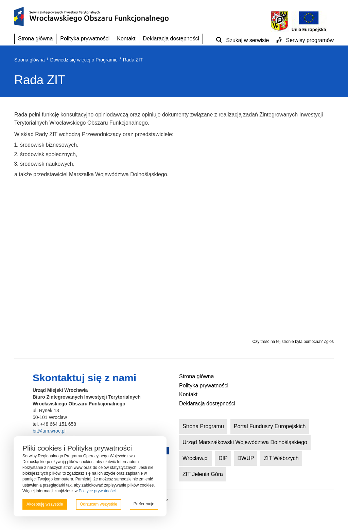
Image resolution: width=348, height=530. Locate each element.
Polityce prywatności (97, 491)
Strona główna (35, 38)
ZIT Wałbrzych (281, 458)
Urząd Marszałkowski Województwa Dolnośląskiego (244, 442)
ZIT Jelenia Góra (202, 474)
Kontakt (126, 38)
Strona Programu (203, 426)
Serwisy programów (310, 40)
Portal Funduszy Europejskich (270, 426)
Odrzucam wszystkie (98, 504)
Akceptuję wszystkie (45, 504)
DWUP (246, 458)
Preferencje (144, 503)
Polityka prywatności (84, 38)
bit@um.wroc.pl (49, 431)
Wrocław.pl (195, 458)
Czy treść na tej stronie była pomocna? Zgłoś (293, 341)
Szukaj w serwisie (247, 40)
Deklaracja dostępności (171, 38)
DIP (223, 458)
